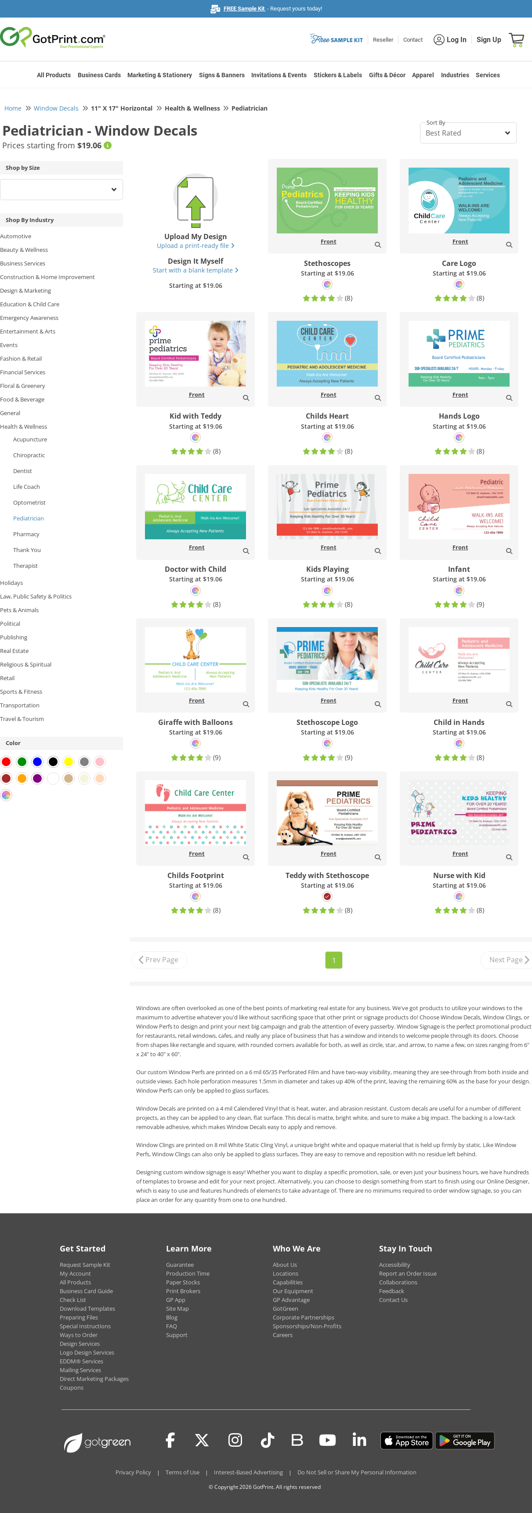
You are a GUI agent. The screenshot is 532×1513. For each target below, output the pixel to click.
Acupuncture (30, 439)
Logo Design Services (87, 1352)
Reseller (383, 39)
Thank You (27, 550)
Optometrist (29, 502)
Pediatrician (28, 518)
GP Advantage (291, 1300)
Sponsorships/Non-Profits (307, 1326)
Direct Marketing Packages (94, 1379)
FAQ (171, 1326)
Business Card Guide (86, 1291)
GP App (175, 1300)
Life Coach (26, 487)
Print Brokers (183, 1291)
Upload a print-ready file (196, 245)
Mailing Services (80, 1370)
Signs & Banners (222, 75)
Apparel (423, 75)
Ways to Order (79, 1335)
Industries (455, 75)
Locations (285, 1273)
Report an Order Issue (408, 1273)
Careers (283, 1335)
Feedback (391, 1291)
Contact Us (393, 1300)
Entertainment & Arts (27, 331)
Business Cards (99, 75)
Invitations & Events (279, 75)
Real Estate (14, 651)
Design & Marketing (25, 290)
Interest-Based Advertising (248, 1472)
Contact (413, 39)
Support (177, 1335)
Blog (171, 1317)
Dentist (22, 471)
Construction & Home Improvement (47, 277)
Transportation (20, 705)
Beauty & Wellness (24, 250)
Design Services (80, 1344)
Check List (73, 1300)
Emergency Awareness (29, 318)
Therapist (25, 566)
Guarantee (180, 1265)
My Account (75, 1273)
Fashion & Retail (21, 358)
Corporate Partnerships (303, 1317)
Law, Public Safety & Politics (36, 596)
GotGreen (285, 1308)
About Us (285, 1265)
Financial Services (22, 372)
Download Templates (87, 1308)
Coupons (71, 1387)
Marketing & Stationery (159, 75)
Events (9, 345)
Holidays (11, 583)
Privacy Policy (133, 1472)
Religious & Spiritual (25, 664)
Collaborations (398, 1282)
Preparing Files (79, 1317)
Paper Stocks (183, 1282)
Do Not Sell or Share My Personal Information (356, 1472)
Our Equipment (293, 1291)
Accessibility (394, 1265)
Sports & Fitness (21, 692)
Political (10, 623)
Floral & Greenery (22, 386)
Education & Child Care (29, 304)
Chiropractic (29, 455)
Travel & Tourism (22, 719)
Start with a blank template (196, 270)
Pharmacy (26, 534)
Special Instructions (85, 1326)
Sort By (436, 122)
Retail (7, 678)
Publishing (13, 637)
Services (488, 75)
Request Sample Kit (85, 1265)
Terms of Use (182, 1472)
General (10, 413)
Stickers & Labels (338, 75)
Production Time (188, 1273)
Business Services (22, 263)
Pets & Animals (19, 610)
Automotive (15, 236)
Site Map (177, 1308)
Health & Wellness (23, 426)
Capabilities (288, 1282)
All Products (54, 75)
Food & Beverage (22, 399)
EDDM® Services (81, 1361)
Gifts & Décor (387, 75)
